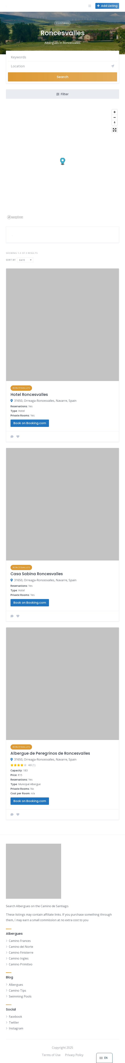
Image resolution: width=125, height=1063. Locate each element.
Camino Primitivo (20, 964)
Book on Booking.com (29, 423)
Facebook (15, 1017)
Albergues (16, 985)
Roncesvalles (21, 388)
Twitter (14, 1022)
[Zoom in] (114, 112)
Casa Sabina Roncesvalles (36, 573)
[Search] (62, 66)
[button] (62, 161)
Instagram (16, 1028)
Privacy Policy (74, 1055)
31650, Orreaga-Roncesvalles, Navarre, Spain (45, 401)
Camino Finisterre (21, 952)
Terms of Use (51, 1055)
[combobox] (25, 259)
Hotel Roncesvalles (29, 394)
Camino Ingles (19, 958)
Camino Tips (17, 990)
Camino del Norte (21, 947)
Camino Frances (20, 941)
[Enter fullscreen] (114, 130)
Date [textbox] (22, 260)
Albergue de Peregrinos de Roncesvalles (50, 753)
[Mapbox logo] (15, 217)
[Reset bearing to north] (114, 122)
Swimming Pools (20, 996)
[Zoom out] (114, 117)
